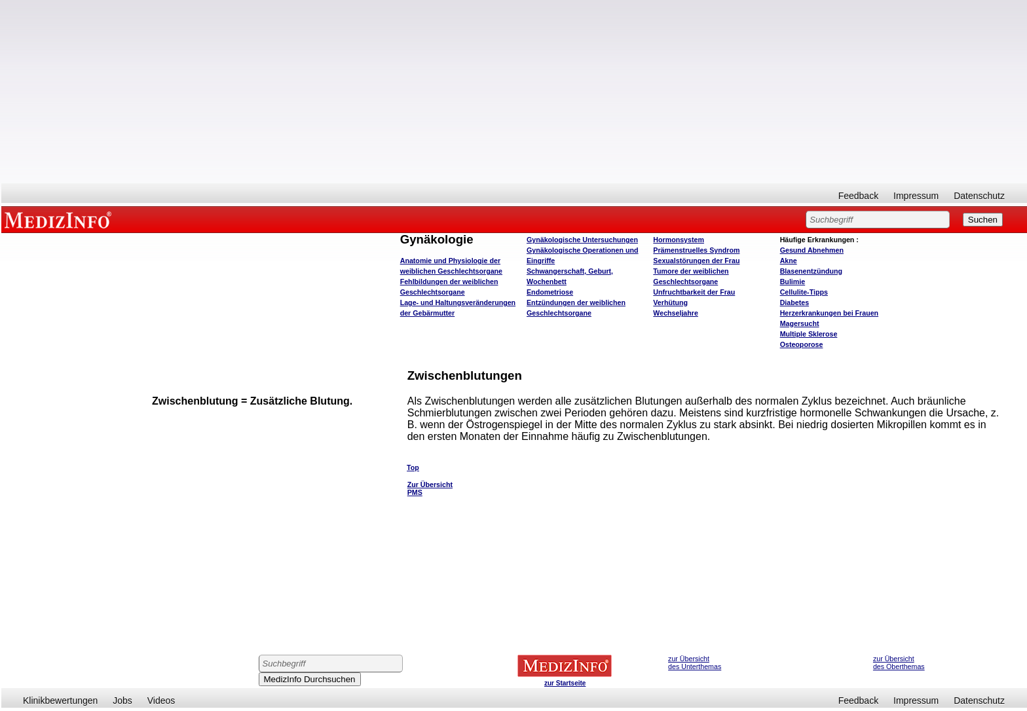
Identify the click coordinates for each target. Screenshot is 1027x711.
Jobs (122, 700)
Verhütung (670, 302)
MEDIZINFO (60, 219)
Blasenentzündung (811, 271)
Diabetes (794, 302)
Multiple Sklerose (809, 334)
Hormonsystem (678, 240)
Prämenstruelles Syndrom (696, 250)
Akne (788, 260)
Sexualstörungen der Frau (696, 260)
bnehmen (812, 250)
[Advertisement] (514, 91)
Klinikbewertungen (60, 700)
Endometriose (550, 292)
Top (413, 467)
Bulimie (793, 281)
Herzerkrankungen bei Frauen (829, 313)
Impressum (916, 196)
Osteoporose (801, 344)
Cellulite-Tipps (804, 292)
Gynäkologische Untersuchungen (582, 240)
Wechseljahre (675, 313)
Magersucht (799, 323)
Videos (161, 700)
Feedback (858, 196)
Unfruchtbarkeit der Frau (694, 292)
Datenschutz (979, 196)
